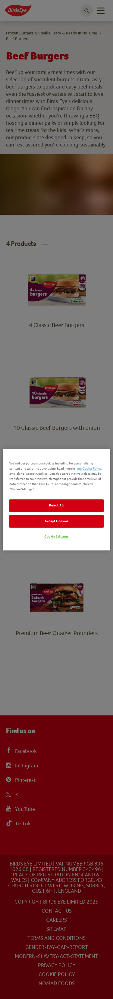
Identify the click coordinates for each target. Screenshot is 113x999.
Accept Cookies (56, 521)
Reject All (56, 506)
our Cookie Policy (89, 469)
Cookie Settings (56, 537)
